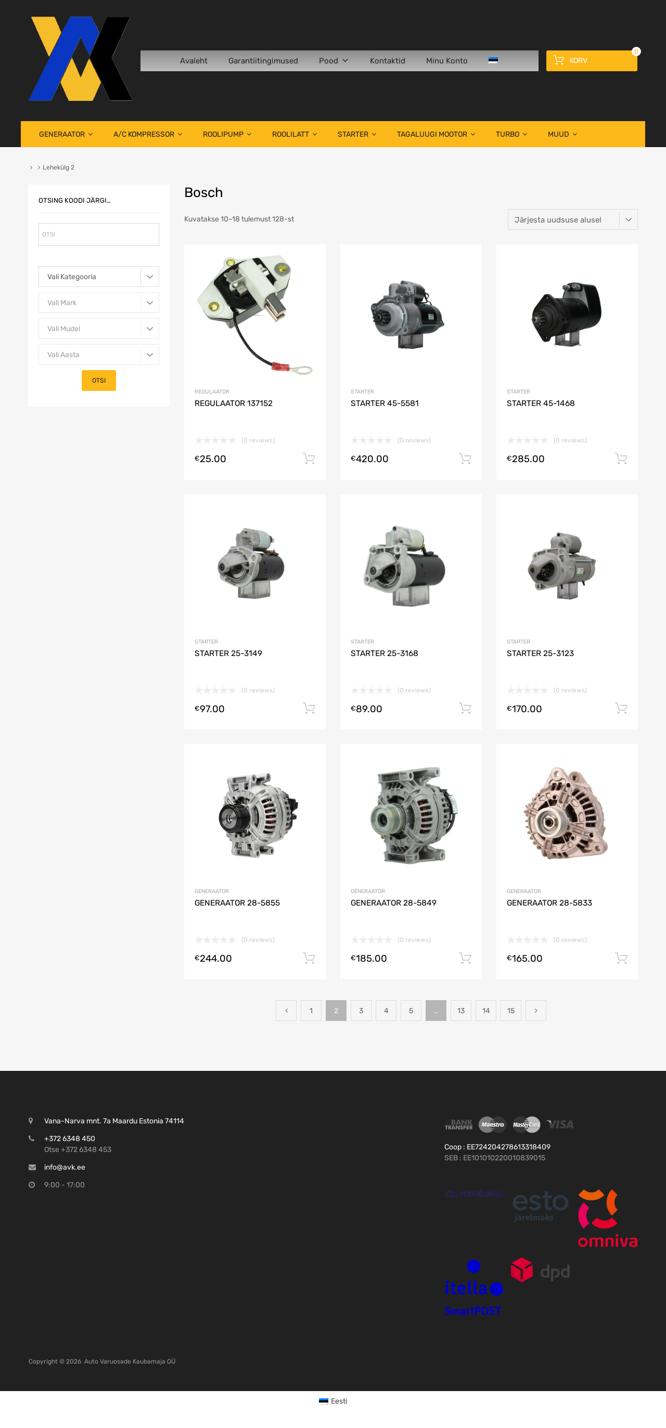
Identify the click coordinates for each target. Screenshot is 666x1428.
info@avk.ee (64, 1167)
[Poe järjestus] (573, 219)
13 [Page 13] (461, 1010)
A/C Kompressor (147, 134)
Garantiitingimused (263, 60)
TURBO (511, 134)
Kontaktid (387, 60)
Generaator (66, 134)
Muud (562, 134)
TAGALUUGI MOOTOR (436, 134)
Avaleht (194, 60)
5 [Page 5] (411, 1010)
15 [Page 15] (511, 1010)
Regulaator (212, 391)
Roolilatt (294, 134)
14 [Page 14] (486, 1010)
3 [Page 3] (361, 1010)
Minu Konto (447, 60)
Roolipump (227, 134)
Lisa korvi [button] (309, 459)
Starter (357, 134)
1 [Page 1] (311, 1010)
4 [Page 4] (386, 1010)
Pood (334, 60)
